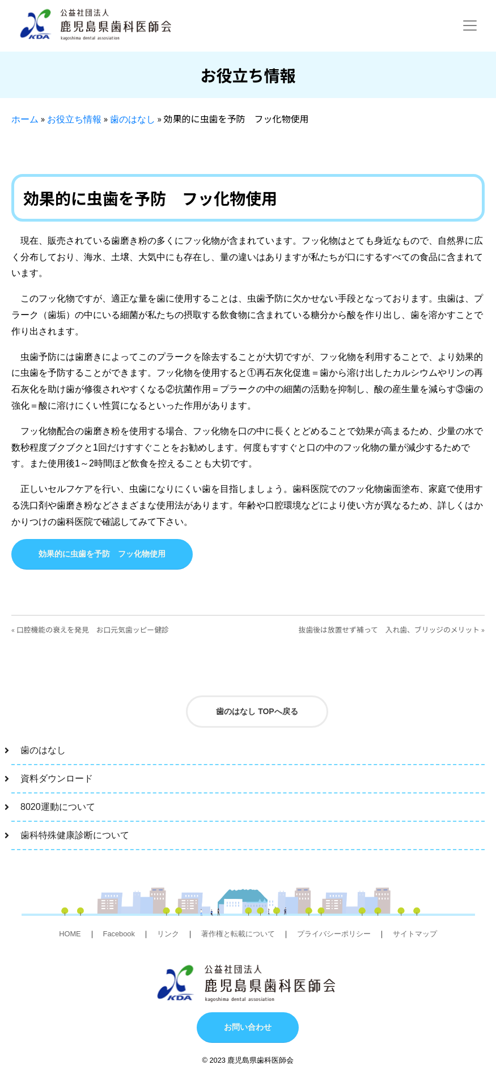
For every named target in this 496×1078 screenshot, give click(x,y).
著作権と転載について (238, 934)
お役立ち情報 (74, 119)
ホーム (25, 119)
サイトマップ (415, 934)
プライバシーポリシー (334, 934)
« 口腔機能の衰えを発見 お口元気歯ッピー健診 (90, 629)
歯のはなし (132, 119)
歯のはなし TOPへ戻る (257, 711)
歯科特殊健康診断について (74, 835)
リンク (168, 934)
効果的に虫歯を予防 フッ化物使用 (102, 553)
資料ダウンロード (56, 778)
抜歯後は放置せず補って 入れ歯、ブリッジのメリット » (392, 629)
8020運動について (57, 807)
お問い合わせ (248, 1027)
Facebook (119, 934)
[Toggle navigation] (469, 25)
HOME (69, 934)
